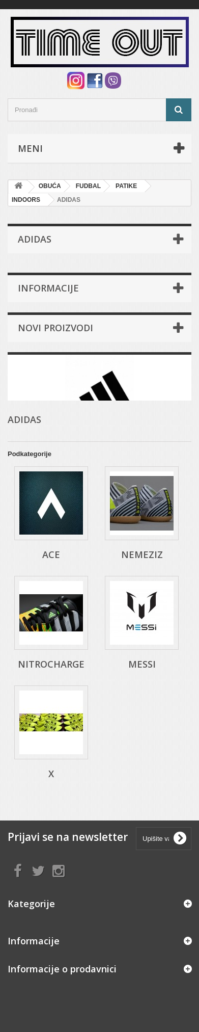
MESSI (142, 664)
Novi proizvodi (55, 328)
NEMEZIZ (142, 554)
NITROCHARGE (51, 664)
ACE (51, 554)
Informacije (48, 288)
